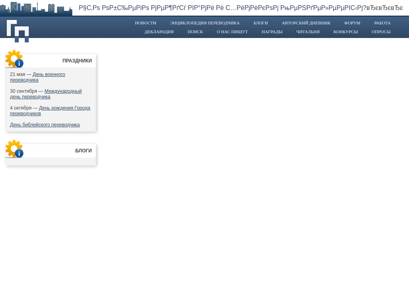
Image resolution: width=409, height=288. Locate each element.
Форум (352, 22)
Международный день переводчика (46, 94)
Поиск (195, 31)
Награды (272, 31)
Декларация (159, 31)
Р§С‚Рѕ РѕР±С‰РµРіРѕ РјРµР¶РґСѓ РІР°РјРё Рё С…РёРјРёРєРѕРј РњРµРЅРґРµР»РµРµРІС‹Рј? (222, 7)
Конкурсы (346, 31)
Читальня (308, 31)
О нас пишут (232, 31)
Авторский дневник (306, 22)
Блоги (261, 22)
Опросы (381, 31)
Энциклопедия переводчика (205, 22)
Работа (382, 22)
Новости (145, 22)
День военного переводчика (37, 77)
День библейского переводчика (45, 125)
